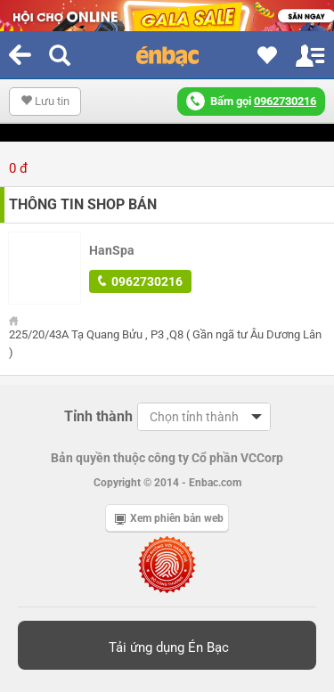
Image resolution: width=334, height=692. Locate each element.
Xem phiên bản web (169, 518)
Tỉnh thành (98, 416)
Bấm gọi (251, 101)
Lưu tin (44, 101)
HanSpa (111, 250)
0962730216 (140, 281)
